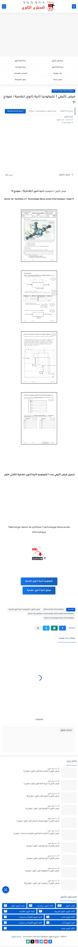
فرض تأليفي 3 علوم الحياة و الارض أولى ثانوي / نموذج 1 (37, 823)
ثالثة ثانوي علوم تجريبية (57, 912)
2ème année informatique (63, 92)
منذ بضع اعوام (52, 782)
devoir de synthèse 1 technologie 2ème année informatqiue (51, 615)
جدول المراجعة (20, 81)
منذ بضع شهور (52, 770)
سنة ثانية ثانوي (20, 61)
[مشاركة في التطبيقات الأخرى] (38, 629)
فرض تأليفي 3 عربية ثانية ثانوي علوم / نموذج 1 (41, 785)
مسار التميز (16, 938)
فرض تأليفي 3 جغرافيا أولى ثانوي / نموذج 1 (42, 848)
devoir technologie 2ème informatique (59, 620)
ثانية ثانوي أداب (60, 924)
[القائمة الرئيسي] (74, 6)
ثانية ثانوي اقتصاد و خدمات (23, 918)
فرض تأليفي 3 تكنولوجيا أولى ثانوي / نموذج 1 (42, 873)
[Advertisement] (39, 34)
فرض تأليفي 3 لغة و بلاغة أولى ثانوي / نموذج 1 (41, 773)
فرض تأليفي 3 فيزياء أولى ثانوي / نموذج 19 (43, 798)
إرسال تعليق (66, 732)
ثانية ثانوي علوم (14, 907)
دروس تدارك (58, 81)
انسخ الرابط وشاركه (15, 113)
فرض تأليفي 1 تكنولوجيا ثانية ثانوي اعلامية (24, 611)
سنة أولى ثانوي (58, 61)
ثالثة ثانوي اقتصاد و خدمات (23, 924)
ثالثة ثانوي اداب (60, 918)
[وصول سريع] (5, 888)
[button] (62, 629)
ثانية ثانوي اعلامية (19, 912)
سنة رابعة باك (20, 68)
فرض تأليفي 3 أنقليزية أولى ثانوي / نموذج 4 (42, 810)
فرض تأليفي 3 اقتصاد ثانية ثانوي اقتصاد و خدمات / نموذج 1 (36, 835)
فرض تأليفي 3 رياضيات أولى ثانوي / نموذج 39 (41, 885)
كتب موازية (57, 74)
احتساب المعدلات (20, 74)
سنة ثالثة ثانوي (57, 68)
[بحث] (4, 6)
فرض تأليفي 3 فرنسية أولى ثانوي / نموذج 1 (42, 860)
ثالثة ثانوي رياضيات (41, 907)
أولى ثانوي (66, 907)
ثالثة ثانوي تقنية (39, 929)
